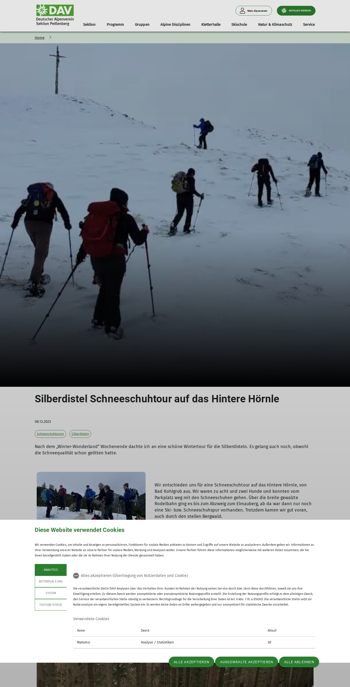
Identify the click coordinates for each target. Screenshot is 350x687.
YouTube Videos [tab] (50, 605)
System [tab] (50, 593)
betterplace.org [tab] (51, 581)
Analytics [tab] (51, 570)
